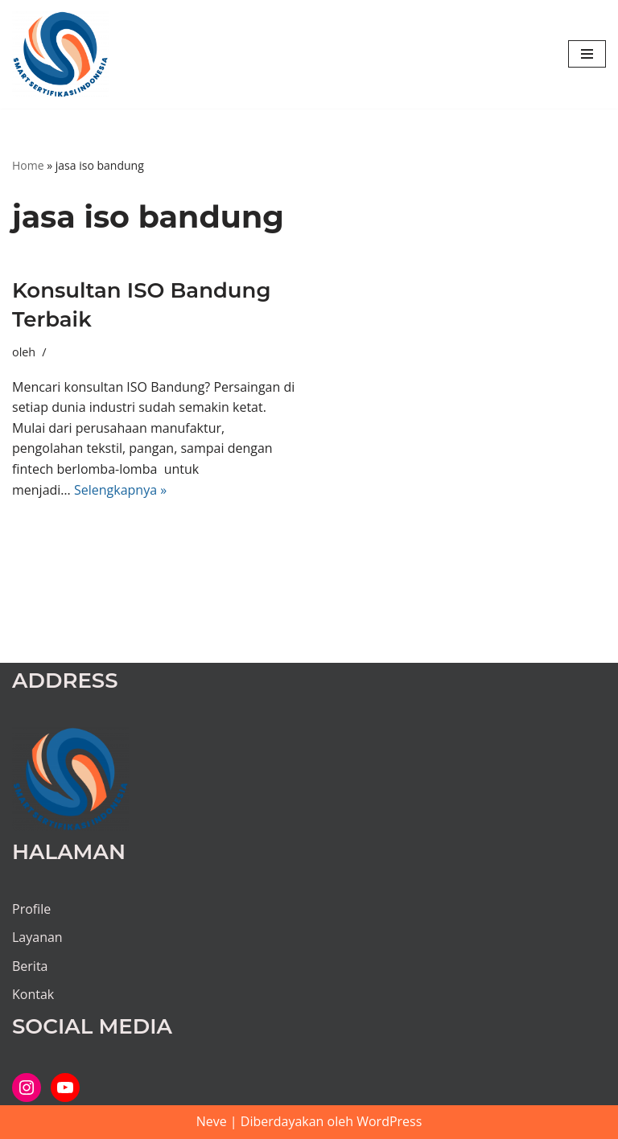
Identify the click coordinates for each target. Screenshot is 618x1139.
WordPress (389, 1121)
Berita (30, 966)
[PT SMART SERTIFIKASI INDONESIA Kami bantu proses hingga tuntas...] (60, 54)
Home (28, 165)
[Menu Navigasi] (587, 54)
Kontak (33, 994)
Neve (211, 1121)
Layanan (37, 937)
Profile (31, 909)
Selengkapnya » (120, 490)
